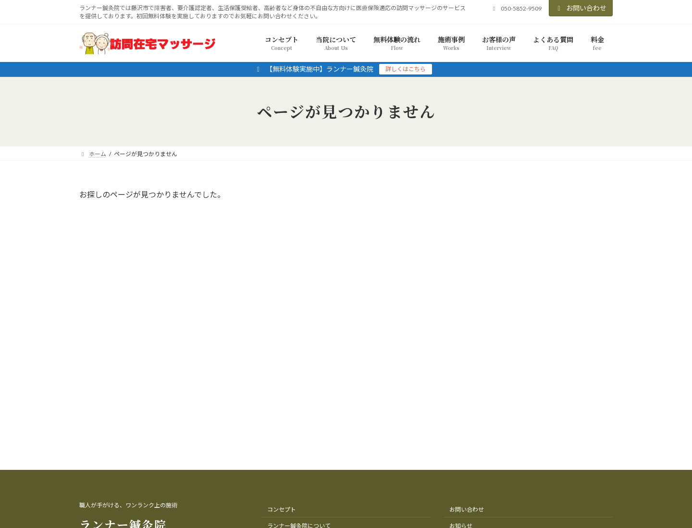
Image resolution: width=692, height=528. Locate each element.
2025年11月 (489, 247)
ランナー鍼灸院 (123, 361)
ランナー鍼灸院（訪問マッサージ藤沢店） (336, 499)
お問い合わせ (581, 8)
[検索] (588, 196)
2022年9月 (487, 266)
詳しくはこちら (405, 69)
